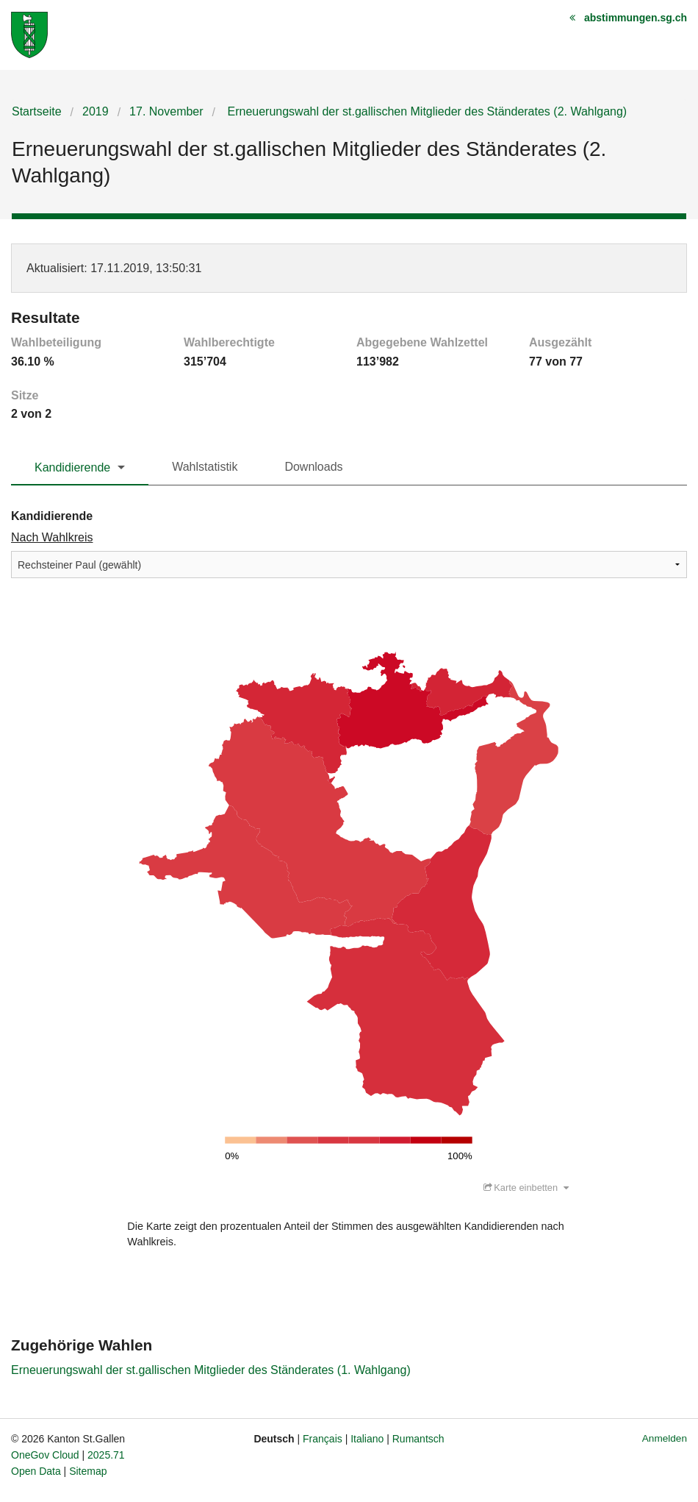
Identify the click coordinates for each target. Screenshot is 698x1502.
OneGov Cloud (45, 1456)
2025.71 (106, 1456)
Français (322, 1439)
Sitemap (88, 1472)
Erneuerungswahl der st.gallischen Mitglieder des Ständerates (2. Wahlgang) (425, 111)
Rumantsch (418, 1439)
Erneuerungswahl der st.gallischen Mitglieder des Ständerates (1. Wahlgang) (211, 1370)
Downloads (313, 466)
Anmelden (664, 1439)
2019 (95, 111)
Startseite (37, 111)
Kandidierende (72, 467)
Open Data (36, 1472)
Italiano (367, 1439)
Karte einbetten (526, 1188)
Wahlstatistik (204, 466)
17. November (166, 111)
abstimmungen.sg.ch (635, 18)
